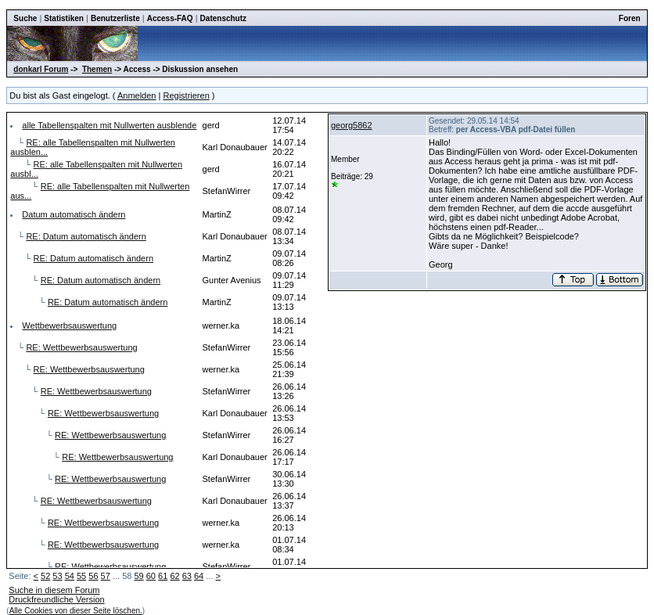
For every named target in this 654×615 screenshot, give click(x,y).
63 (187, 576)
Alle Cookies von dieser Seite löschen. (75, 610)
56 (93, 576)
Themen (97, 69)
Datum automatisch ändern (73, 214)
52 (45, 576)
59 (138, 576)
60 (151, 576)
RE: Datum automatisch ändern (86, 236)
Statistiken (64, 18)
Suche (25, 18)
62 (174, 576)
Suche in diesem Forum (54, 590)
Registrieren (186, 95)
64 (198, 576)
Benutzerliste (115, 18)
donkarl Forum (40, 69)
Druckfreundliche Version (56, 599)
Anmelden (136, 95)
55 (81, 576)
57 (105, 576)
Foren (630, 18)
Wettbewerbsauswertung (69, 325)
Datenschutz (223, 18)
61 (162, 576)
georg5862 (351, 125)
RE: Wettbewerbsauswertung (81, 347)
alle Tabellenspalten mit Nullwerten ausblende (109, 125)
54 (69, 576)
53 (57, 576)
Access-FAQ (170, 18)
